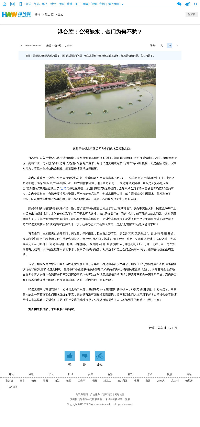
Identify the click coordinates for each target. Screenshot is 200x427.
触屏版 (191, 14)
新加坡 (9, 380)
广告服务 (95, 394)
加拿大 (161, 380)
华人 (45, 3)
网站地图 (119, 394)
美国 (148, 380)
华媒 (86, 3)
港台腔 (49, 14)
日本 (22, 380)
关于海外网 (82, 394)
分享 (69, 45)
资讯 (37, 3)
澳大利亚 (122, 380)
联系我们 (107, 394)
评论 (29, 3)
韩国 (45, 380)
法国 (94, 380)
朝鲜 (33, 380)
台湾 (61, 3)
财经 (53, 3)
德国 (68, 380)
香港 (69, 3)
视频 (94, 3)
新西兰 (107, 380)
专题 (102, 3)
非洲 (136, 380)
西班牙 (81, 380)
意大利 (175, 380)
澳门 (77, 3)
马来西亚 (12, 386)
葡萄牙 (189, 380)
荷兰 (57, 380)
